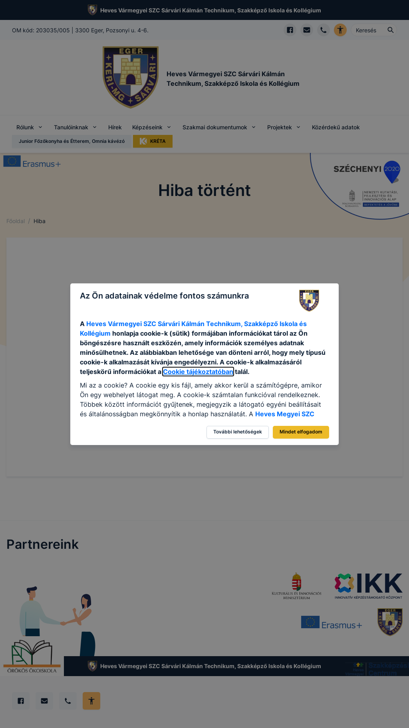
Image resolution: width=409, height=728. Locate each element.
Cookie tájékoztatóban (198, 372)
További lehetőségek (237, 432)
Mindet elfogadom (301, 432)
